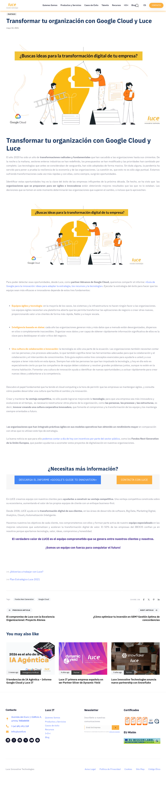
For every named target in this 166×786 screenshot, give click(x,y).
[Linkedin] (159, 604)
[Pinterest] (154, 604)
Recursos (116, 5)
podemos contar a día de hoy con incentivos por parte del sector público (81, 442)
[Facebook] (144, 604)
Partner (11, 18)
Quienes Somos (50, 5)
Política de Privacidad (110, 773)
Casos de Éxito (91, 5)
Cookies (128, 773)
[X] (149, 604)
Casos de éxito (52, 729)
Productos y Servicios (71, 5)
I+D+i (126, 5)
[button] (137, 5)
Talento (105, 5)
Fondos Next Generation (24, 603)
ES (145, 5)
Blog (133, 5)
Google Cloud (43, 603)
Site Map (140, 773)
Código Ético (154, 773)
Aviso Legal (90, 773)
